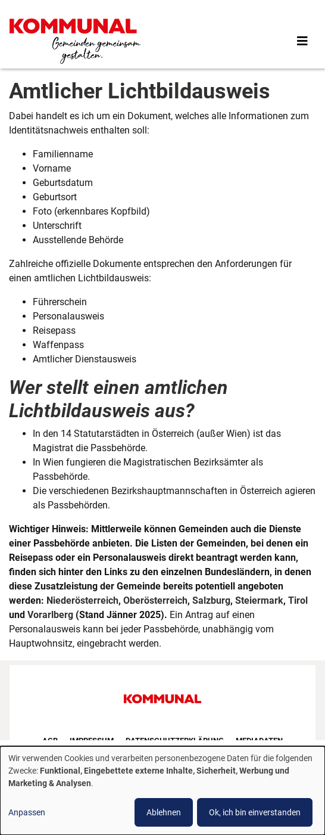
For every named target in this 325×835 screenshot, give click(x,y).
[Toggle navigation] (302, 41)
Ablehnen (163, 812)
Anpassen (26, 812)
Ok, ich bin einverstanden (255, 812)
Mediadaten (259, 740)
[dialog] (162, 790)
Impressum (92, 740)
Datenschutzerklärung (175, 740)
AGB (50, 740)
